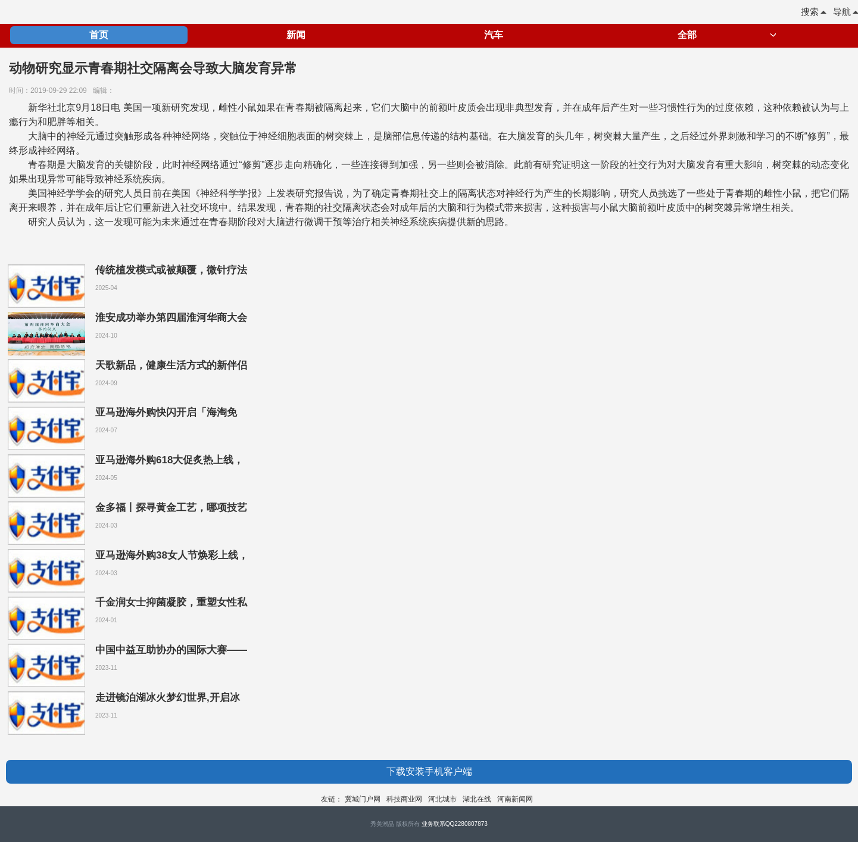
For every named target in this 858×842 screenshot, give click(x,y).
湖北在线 (477, 799)
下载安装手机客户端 (429, 771)
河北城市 (442, 799)
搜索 (813, 12)
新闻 (295, 35)
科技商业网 (404, 799)
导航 (845, 12)
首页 (98, 35)
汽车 (493, 35)
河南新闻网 (515, 799)
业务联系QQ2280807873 (455, 824)
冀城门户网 (362, 799)
